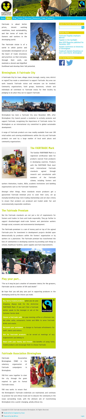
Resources (36, 18)
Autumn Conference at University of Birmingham (71, 48)
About (9, 18)
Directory (28, 18)
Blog (14, 18)
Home (3, 18)
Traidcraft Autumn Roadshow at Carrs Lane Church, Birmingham (71, 52)
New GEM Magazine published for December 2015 (71, 43)
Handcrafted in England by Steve (13, 413)
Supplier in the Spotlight (68, 40)
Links (43, 18)
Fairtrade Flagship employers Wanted (70, 37)
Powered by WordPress (10, 416)
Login (82, 416)
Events (20, 18)
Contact (50, 18)
